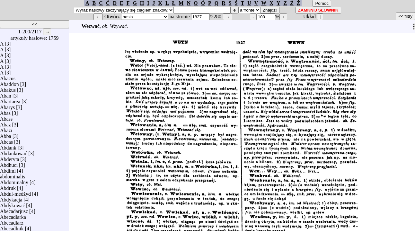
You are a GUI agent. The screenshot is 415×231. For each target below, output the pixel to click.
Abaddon (9, 82)
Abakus (8, 88)
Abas (5, 111)
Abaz (5, 123)
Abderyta (9, 157)
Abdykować (12, 204)
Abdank (8, 146)
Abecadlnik (12, 227)
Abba (5, 134)
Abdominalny (14, 181)
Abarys (7, 105)
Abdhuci (9, 163)
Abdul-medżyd (15, 192)
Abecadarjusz (14, 209)
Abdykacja (11, 198)
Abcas (6, 140)
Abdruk (8, 186)
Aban (5, 94)
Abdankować (13, 152)
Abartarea (10, 100)
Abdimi (8, 169)
